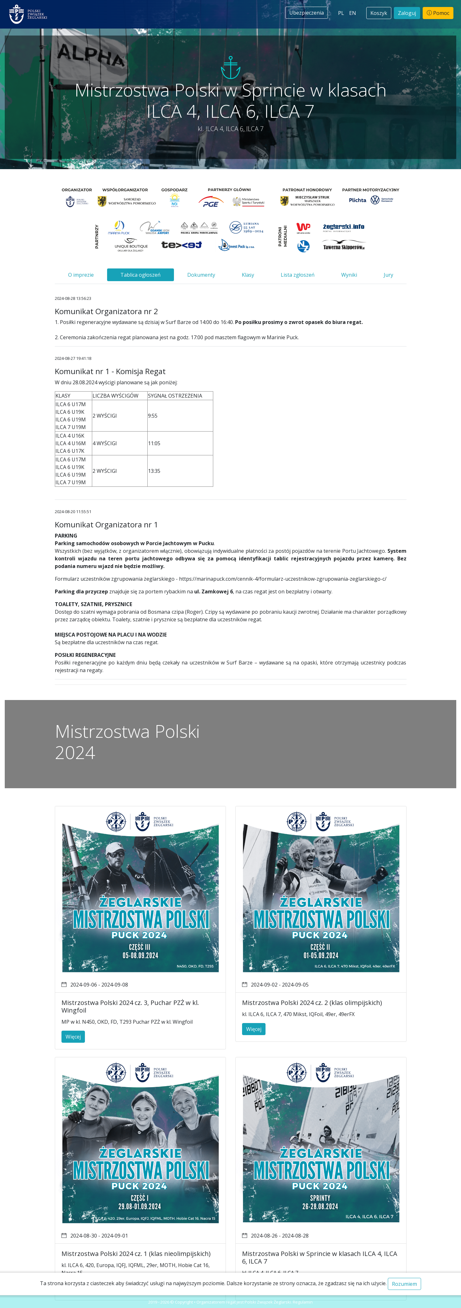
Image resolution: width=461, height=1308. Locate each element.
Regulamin (303, 1302)
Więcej (73, 1036)
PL (341, 13)
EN (352, 13)
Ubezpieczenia (306, 12)
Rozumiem (404, 1283)
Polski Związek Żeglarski (268, 1302)
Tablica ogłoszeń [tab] (140, 274)
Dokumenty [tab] (201, 274)
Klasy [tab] (248, 274)
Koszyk (378, 13)
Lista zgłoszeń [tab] (298, 274)
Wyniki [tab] (349, 274)
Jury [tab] (388, 274)
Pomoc (438, 13)
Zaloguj (407, 13)
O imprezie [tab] (81, 274)
